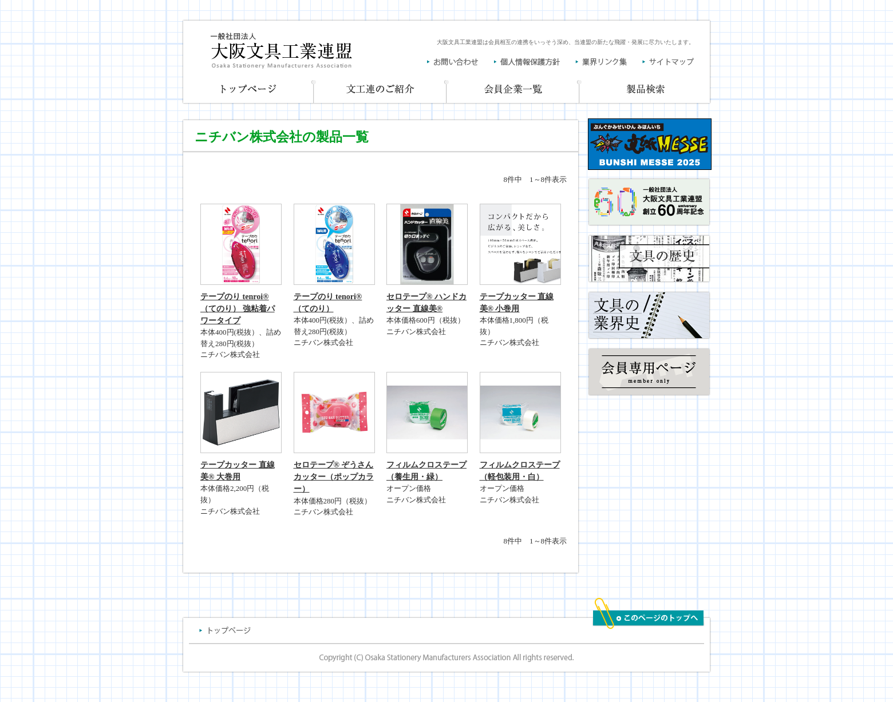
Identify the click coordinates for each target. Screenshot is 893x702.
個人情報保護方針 (534, 62)
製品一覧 (646, 90)
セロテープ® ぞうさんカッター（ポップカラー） (334, 476)
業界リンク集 (608, 62)
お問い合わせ (460, 62)
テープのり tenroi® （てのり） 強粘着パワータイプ (237, 308)
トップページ (247, 90)
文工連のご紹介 (380, 90)
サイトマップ (668, 62)
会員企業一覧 (513, 90)
